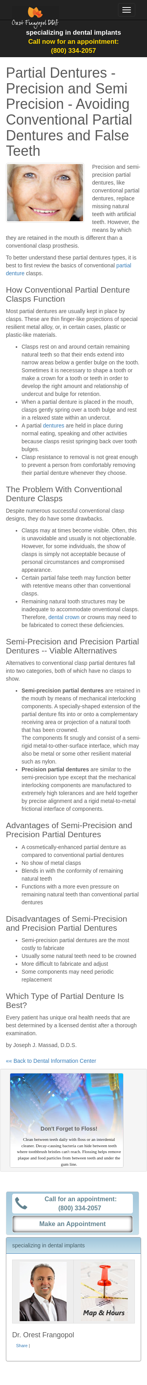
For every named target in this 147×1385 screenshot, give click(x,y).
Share (21, 1345)
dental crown (63, 617)
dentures (53, 425)
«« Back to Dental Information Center (51, 1061)
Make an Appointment (72, 1223)
